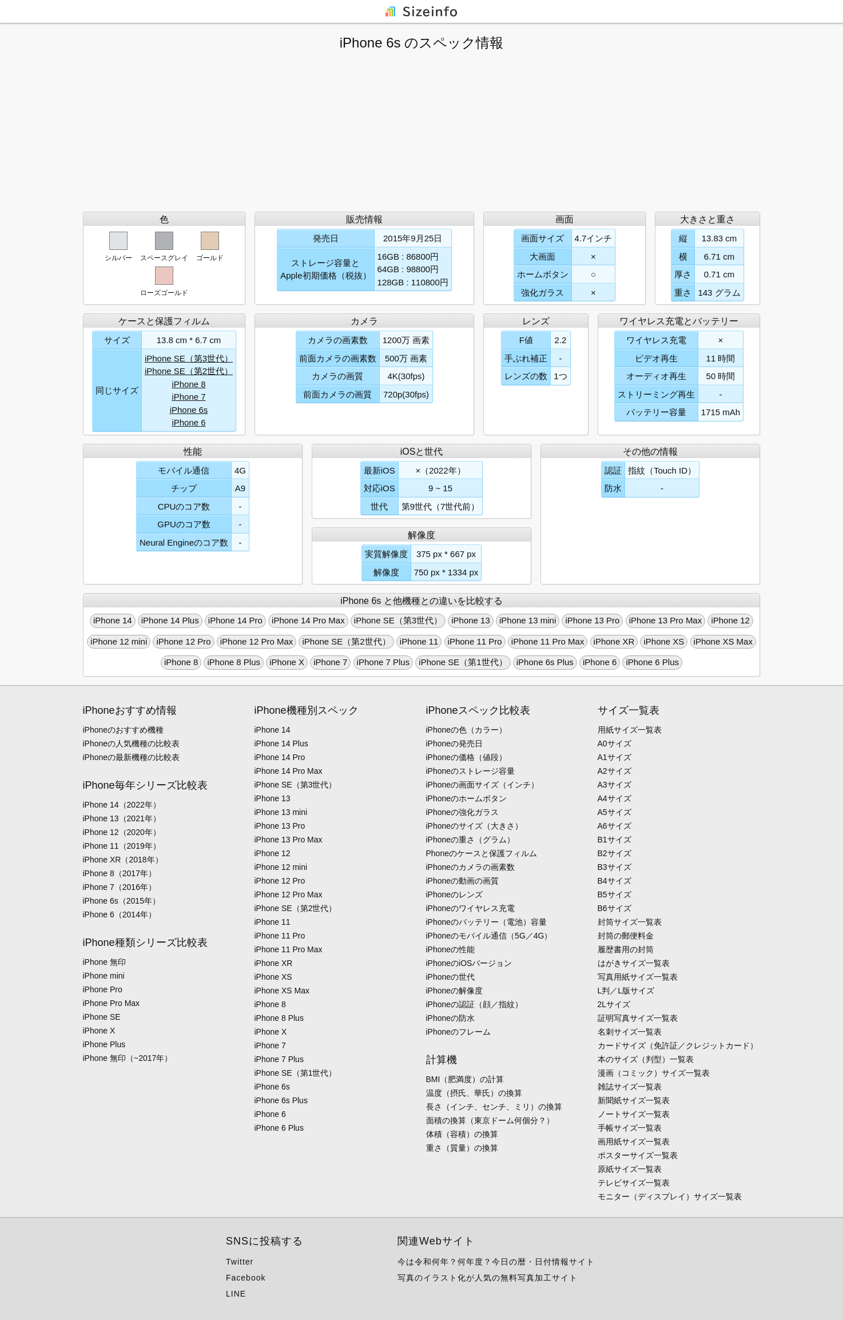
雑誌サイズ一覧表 (630, 1086)
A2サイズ (614, 771)
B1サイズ (614, 839)
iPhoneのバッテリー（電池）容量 (486, 922)
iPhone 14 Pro (235, 620)
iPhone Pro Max (111, 1003)
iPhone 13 (470, 620)
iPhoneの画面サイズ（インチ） (482, 784)
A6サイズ (614, 825)
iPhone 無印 (104, 962)
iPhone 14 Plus (170, 620)
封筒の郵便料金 (626, 935)
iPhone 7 (188, 396)
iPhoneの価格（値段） (466, 757)
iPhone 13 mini (527, 620)
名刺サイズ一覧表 (630, 1031)
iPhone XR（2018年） (123, 859)
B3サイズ (614, 867)
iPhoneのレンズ (454, 894)
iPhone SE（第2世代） (189, 371)
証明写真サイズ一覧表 (638, 1018)
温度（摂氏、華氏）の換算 (474, 1093)
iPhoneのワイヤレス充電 (470, 908)
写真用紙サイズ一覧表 (638, 976)
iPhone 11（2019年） (122, 845)
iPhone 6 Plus (652, 662)
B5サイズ (614, 894)
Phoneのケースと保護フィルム (481, 853)
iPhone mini (104, 975)
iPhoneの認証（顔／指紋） (474, 1004)
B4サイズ (614, 880)
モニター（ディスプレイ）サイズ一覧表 (670, 1196)
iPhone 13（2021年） (122, 818)
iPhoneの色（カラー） (466, 729)
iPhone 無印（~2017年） (128, 1058)
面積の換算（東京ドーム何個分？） (490, 1120)
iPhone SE (102, 1016)
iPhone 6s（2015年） (121, 900)
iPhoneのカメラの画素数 (470, 867)
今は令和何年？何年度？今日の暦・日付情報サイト (496, 1261)
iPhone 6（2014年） (119, 914)
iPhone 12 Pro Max (256, 641)
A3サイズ (614, 784)
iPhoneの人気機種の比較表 (131, 743)
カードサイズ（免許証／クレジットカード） (678, 1045)
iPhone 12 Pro (183, 641)
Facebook (245, 1277)
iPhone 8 (188, 384)
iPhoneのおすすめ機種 (123, 729)
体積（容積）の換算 (462, 1134)
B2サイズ (614, 853)
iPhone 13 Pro (592, 620)
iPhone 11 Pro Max (547, 641)
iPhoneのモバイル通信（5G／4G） (489, 935)
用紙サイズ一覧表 (630, 729)
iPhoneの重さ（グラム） (470, 839)
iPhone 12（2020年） (122, 832)
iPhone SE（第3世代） (189, 358)
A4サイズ (614, 798)
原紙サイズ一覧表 (630, 1169)
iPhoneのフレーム (458, 1031)
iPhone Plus (104, 1044)
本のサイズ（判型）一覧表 (646, 1059)
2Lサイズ (614, 1004)
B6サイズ (614, 908)
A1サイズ (614, 757)
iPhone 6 (188, 422)
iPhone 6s (189, 410)
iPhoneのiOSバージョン (469, 963)
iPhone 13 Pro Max (665, 620)
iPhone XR (614, 641)
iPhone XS (663, 641)
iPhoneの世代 (450, 976)
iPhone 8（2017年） (119, 873)
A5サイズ (614, 812)
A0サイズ (614, 743)
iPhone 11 (419, 641)
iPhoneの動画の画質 (462, 880)
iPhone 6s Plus (545, 662)
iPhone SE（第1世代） (463, 662)
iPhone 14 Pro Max (308, 620)
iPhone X (286, 662)
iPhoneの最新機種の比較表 (131, 757)
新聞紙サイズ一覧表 (634, 1100)
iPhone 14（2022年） (122, 804)
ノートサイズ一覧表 (634, 1114)
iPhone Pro (102, 989)
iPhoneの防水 (450, 1018)
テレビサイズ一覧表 (634, 1182)
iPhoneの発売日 (454, 743)
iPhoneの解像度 (454, 990)
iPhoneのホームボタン (466, 798)
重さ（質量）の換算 (462, 1147)
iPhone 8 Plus (233, 662)
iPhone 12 (730, 620)
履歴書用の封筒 (626, 949)
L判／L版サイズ (626, 990)
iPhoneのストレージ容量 (470, 771)
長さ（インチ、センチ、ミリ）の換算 (494, 1106)
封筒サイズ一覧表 (630, 922)
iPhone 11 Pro (475, 641)
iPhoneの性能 (450, 949)
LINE (236, 1293)
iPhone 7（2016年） (119, 887)
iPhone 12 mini (118, 641)
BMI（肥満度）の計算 (465, 1079)
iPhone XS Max (723, 641)
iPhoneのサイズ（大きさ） (474, 825)
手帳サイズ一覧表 (630, 1127)
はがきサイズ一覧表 (634, 963)
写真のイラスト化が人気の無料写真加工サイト (487, 1277)
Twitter (239, 1261)
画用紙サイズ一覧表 (634, 1141)
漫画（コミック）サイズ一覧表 (654, 1073)
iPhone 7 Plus (383, 662)
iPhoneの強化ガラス (462, 812)
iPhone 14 (112, 620)
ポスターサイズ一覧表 (638, 1155)
